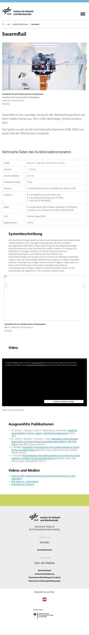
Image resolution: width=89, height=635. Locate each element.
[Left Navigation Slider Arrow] (8, 286)
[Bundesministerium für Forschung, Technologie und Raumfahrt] (45, 622)
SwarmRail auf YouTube (21, 484)
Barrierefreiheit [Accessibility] (44, 570)
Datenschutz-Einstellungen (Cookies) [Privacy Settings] (44, 577)
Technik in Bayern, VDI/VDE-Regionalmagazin (47, 433)
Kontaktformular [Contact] (44, 550)
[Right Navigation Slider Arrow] (82, 286)
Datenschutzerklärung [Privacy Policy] (44, 574)
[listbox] (8, 24)
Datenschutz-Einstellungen (35, 365)
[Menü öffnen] (83, 13)
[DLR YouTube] (44, 600)
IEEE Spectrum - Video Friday (24, 481)
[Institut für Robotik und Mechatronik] (17, 11)
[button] (44, 307)
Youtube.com (36, 363)
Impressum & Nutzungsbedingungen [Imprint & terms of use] (44, 581)
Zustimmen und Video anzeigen (64, 401)
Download (5, 104)
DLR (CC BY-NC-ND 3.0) (15, 101)
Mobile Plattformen (20, 24)
